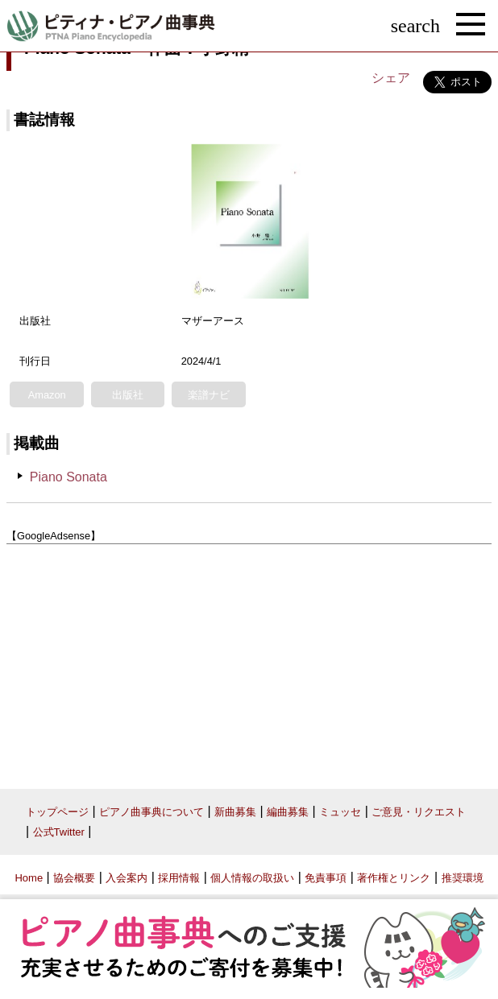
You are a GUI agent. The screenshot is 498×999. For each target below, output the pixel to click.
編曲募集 (288, 812)
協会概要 (74, 878)
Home (29, 878)
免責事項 (326, 878)
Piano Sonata (68, 477)
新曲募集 (235, 812)
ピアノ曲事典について (151, 812)
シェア (390, 78)
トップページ (57, 812)
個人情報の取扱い (252, 878)
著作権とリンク (393, 878)
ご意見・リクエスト (418, 812)
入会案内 (126, 878)
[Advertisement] (249, 660)
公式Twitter (59, 832)
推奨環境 (462, 878)
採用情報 (179, 878)
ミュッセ (340, 812)
